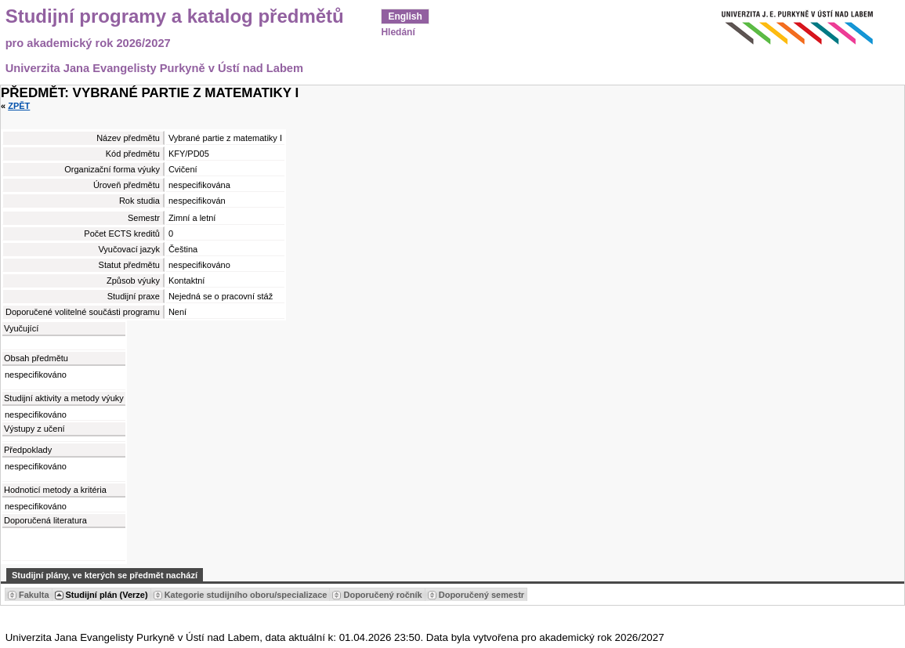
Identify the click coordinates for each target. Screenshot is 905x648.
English (405, 16)
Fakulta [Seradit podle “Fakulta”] (34, 594)
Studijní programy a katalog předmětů (174, 16)
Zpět (19, 105)
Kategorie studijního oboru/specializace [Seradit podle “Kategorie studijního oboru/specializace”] (246, 594)
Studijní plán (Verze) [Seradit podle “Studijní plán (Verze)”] (107, 594)
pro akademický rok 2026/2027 (88, 43)
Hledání (397, 32)
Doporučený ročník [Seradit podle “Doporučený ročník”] (382, 594)
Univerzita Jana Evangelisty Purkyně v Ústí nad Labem (154, 68)
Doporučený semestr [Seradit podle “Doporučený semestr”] (481, 594)
